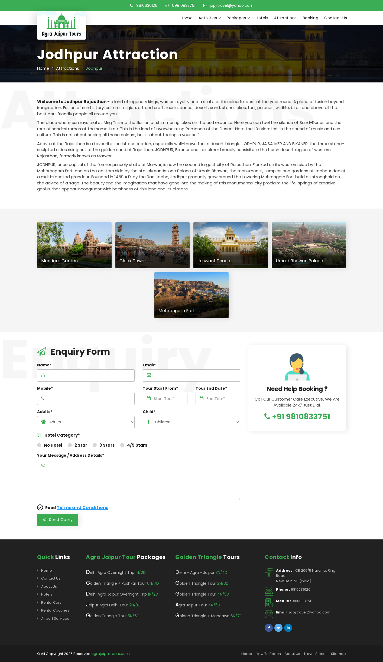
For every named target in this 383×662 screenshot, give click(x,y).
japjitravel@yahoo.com (228, 5)
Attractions (285, 18)
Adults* (44, 411)
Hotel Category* (58, 435)
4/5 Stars (133, 445)
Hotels (262, 18)
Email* (149, 365)
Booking (311, 18)
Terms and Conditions (82, 507)
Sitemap (338, 653)
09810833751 (180, 5)
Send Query (58, 519)
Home (187, 18)
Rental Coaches (53, 610)
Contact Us (335, 18)
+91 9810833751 (297, 416)
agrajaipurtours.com (110, 653)
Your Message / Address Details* (70, 455)
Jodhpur (94, 68)
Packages (238, 18)
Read (72, 507)
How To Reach (268, 653)
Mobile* (45, 388)
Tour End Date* (211, 388)
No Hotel (49, 445)
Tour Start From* (160, 388)
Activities (210, 18)
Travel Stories (315, 653)
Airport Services (53, 618)
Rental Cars (49, 602)
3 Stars (104, 445)
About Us (47, 586)
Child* (149, 411)
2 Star (77, 445)
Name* (44, 365)
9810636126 (143, 5)
